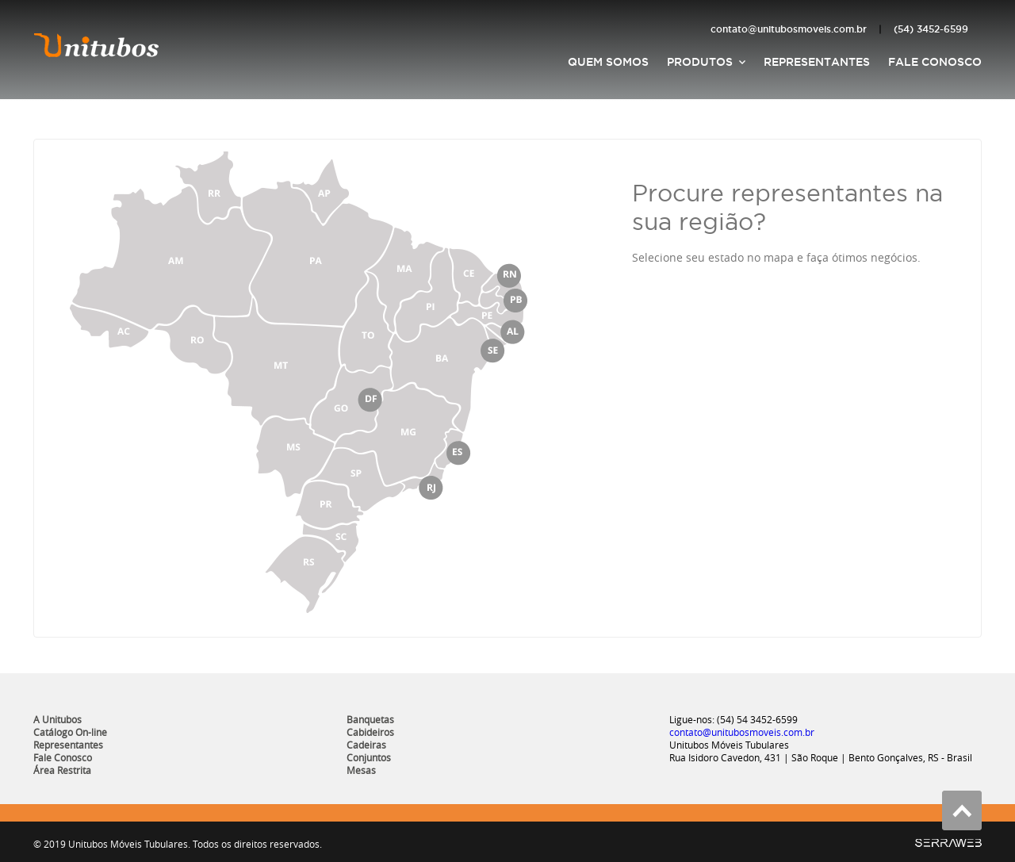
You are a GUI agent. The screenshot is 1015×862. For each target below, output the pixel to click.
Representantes (817, 62)
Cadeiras (366, 744)
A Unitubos (57, 719)
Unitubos (96, 43)
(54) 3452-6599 (931, 29)
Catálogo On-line (70, 732)
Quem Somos (608, 62)
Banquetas (370, 719)
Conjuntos (369, 757)
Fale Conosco (935, 62)
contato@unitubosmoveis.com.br (788, 29)
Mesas (361, 770)
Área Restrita (62, 770)
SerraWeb (948, 843)
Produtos (700, 62)
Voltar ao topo (962, 810)
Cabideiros (370, 732)
